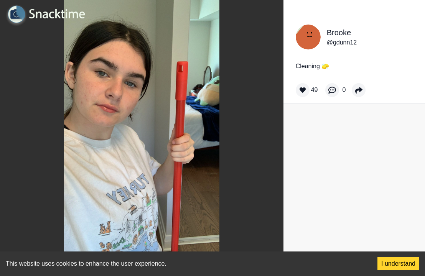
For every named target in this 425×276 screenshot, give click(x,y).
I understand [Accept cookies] (398, 263)
